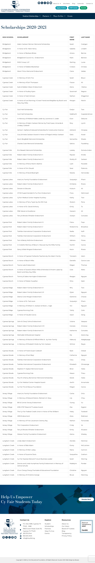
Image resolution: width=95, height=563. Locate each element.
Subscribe (80, 3)
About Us (57, 3)
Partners (47, 16)
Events (70, 16)
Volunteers (66, 3)
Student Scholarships (31, 16)
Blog (73, 3)
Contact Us (89, 3)
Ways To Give (59, 16)
